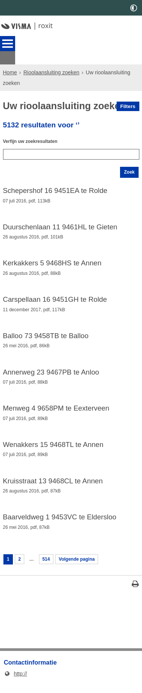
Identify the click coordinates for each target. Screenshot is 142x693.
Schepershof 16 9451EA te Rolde (55, 186)
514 (49, 567)
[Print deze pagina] (135, 594)
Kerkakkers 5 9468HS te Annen (52, 261)
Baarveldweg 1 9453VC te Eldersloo (60, 523)
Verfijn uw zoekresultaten (35, 132)
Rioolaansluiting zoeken (51, 59)
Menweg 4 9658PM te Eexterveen (56, 411)
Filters (128, 93)
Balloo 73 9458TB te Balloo (46, 336)
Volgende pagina (85, 567)
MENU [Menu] (7, 43)
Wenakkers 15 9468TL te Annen (53, 448)
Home (10, 59)
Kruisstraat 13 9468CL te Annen (53, 486)
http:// (15, 683)
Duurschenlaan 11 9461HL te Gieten (60, 223)
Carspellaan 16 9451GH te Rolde (55, 299)
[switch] (133, 7)
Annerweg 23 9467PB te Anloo (51, 373)
